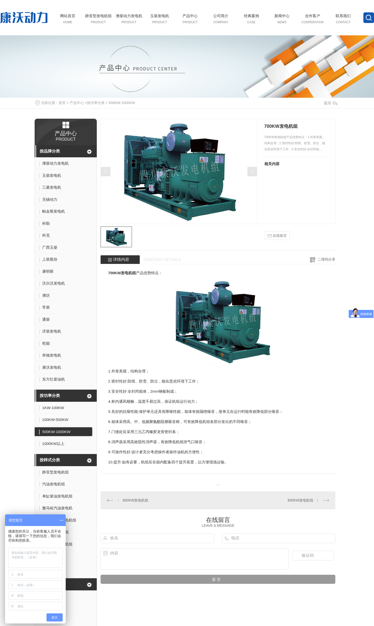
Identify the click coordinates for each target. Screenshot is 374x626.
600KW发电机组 (135, 500)
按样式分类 (50, 460)
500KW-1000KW (122, 103)
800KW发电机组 (300, 500)
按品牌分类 (50, 151)
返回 (330, 103)
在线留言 (277, 236)
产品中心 (77, 103)
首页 (62, 103)
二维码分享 (326, 259)
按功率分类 (96, 103)
